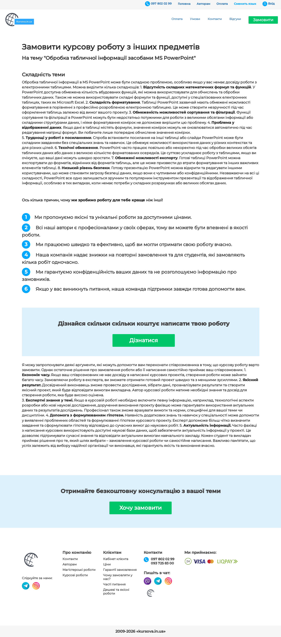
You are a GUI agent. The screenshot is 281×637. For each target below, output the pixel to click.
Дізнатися (143, 340)
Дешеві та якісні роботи (116, 591)
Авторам (203, 4)
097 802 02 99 (161, 3)
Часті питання (114, 584)
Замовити (263, 19)
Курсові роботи (75, 575)
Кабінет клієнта (115, 559)
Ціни (107, 564)
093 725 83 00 (162, 563)
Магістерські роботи (78, 570)
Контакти (215, 19)
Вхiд (271, 3)
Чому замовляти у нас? (117, 577)
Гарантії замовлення (120, 570)
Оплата (222, 4)
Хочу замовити (140, 507)
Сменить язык (245, 4)
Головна (184, 4)
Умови (195, 19)
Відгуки (235, 19)
